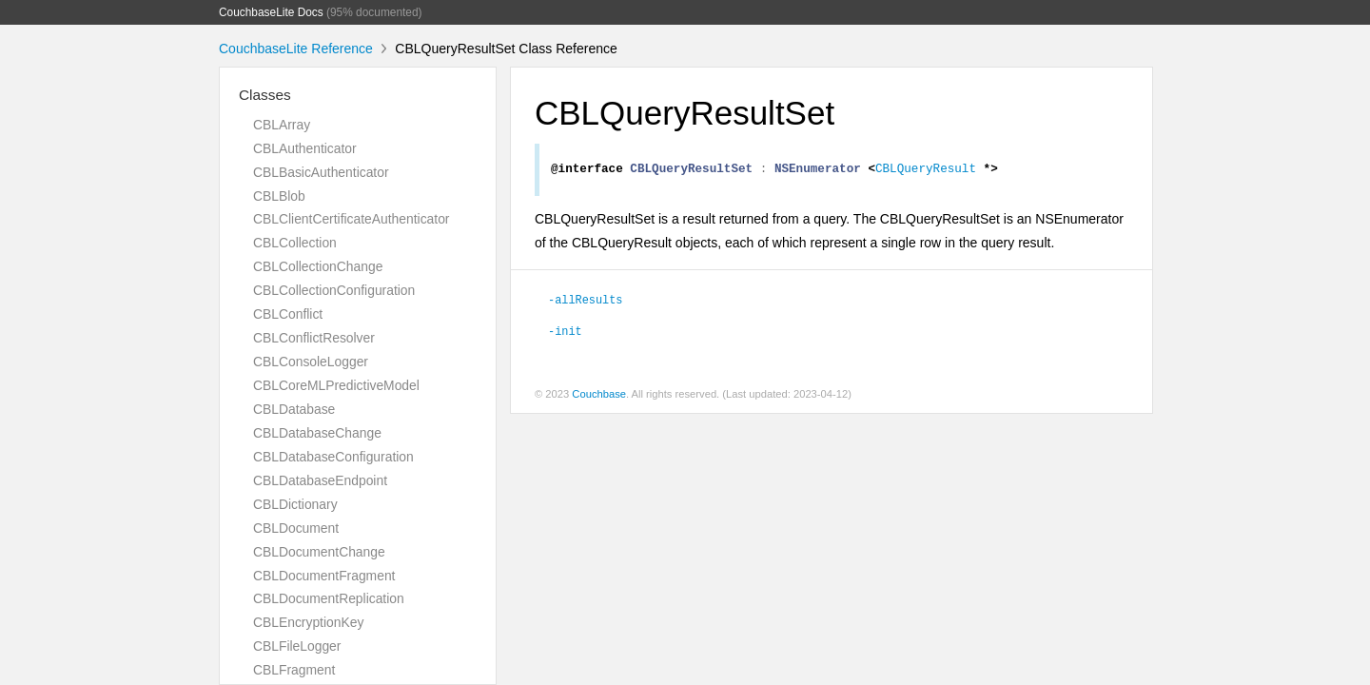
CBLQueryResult (925, 170)
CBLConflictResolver (314, 337)
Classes (265, 95)
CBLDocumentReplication (328, 598)
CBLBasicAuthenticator (321, 172)
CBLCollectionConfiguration (334, 290)
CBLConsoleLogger (310, 361)
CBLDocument (296, 528)
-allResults (585, 301)
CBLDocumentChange (319, 551)
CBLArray (281, 124)
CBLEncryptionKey (308, 622)
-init (565, 333)
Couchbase (599, 396)
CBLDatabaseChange (317, 432)
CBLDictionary (295, 504)
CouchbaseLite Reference (296, 48)
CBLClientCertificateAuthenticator (351, 218)
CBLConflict (288, 314)
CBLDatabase (294, 409)
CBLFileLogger (297, 646)
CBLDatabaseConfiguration (333, 456)
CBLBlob (279, 196)
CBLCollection (295, 242)
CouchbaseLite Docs (271, 12)
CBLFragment (294, 669)
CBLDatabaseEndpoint (320, 480)
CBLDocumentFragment (324, 575)
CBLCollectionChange (317, 266)
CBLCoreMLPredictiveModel (336, 385)
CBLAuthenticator (305, 148)
